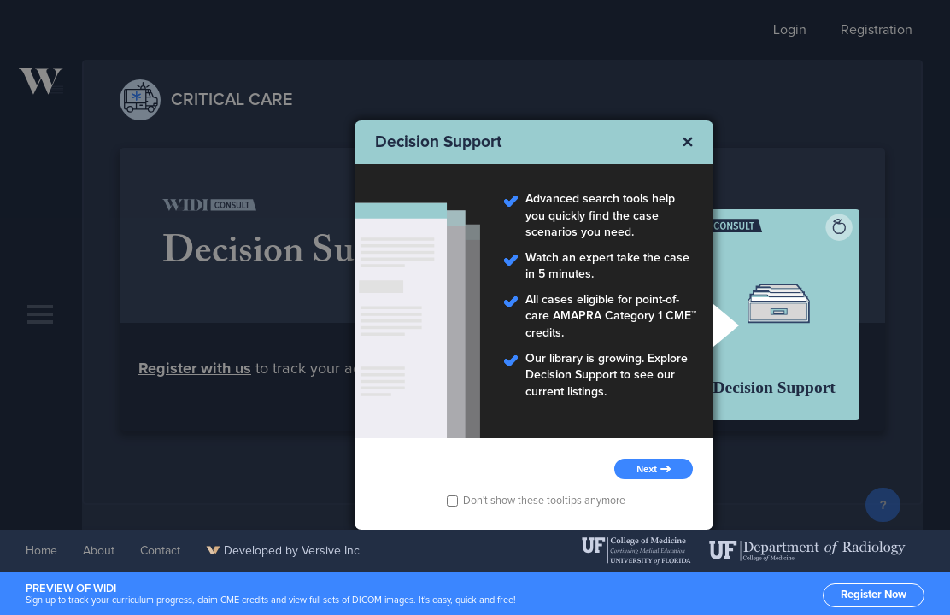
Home (41, 551)
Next (646, 469)
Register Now (873, 594)
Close (688, 142)
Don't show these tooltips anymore (536, 501)
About (98, 551)
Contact (160, 551)
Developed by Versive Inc (283, 551)
